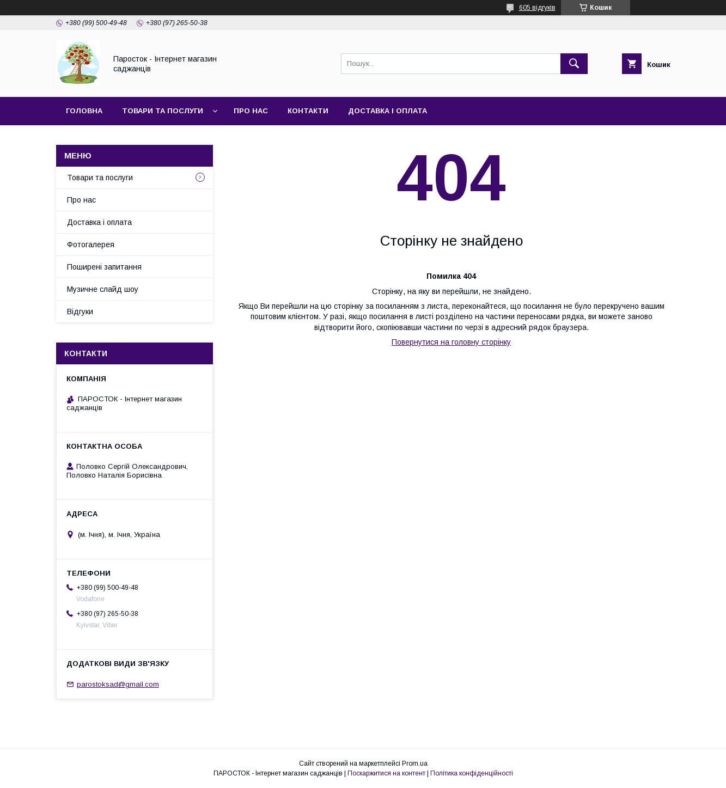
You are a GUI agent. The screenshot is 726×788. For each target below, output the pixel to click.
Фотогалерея (90, 244)
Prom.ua (415, 763)
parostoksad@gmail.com (118, 684)
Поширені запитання (104, 266)
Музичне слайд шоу (102, 289)
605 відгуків (537, 7)
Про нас (251, 111)
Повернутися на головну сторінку (451, 342)
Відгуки (80, 311)
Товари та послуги (162, 111)
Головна (84, 111)
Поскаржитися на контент (386, 773)
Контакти (308, 111)
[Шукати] (574, 63)
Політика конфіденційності (471, 773)
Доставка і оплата (387, 111)
